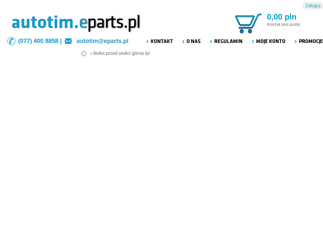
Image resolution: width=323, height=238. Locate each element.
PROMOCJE (308, 41)
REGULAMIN (226, 41)
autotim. (45, 22)
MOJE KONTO (268, 41)
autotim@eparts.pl (102, 41)
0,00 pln (281, 16)
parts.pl (109, 22)
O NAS (191, 41)
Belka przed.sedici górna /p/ (121, 53)
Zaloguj (312, 5)
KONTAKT (159, 41)
